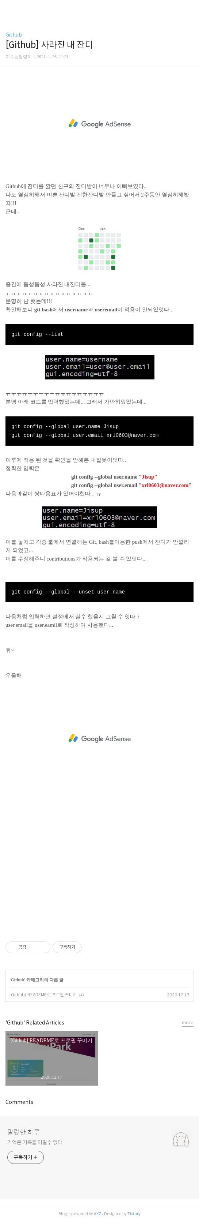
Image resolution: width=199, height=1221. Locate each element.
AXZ (97, 1213)
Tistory (134, 1213)
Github (13, 34)
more (188, 1022)
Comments (19, 1102)
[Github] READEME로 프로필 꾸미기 (43, 994)
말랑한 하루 (23, 1132)
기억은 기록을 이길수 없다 (34, 1142)
